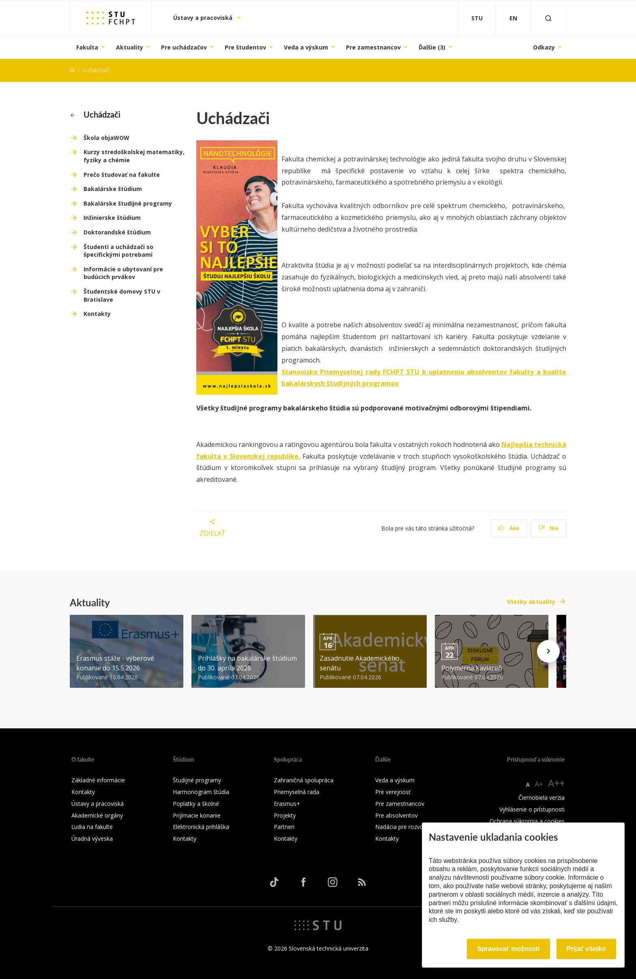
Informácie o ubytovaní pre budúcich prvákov (123, 273)
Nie (548, 528)
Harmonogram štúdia (201, 792)
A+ (539, 784)
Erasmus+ (287, 803)
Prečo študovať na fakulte (122, 174)
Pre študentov (245, 47)
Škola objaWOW (106, 138)
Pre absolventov (396, 815)
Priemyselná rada (296, 792)
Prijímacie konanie (197, 815)
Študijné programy (197, 780)
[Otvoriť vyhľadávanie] (548, 18)
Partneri (284, 827)
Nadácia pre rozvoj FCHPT (410, 827)
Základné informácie (98, 780)
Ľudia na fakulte (92, 827)
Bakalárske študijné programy (128, 203)
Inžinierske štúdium (112, 217)
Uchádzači (95, 114)
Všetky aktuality (531, 601)
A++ (556, 783)
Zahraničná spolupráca (303, 780)
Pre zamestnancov (373, 47)
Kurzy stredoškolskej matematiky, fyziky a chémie (134, 156)
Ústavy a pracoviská (203, 17)
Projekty (285, 815)
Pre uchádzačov (184, 47)
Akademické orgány (97, 815)
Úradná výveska (92, 838)
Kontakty (97, 314)
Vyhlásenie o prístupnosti (532, 809)
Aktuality (129, 47)
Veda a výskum (306, 47)
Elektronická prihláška (201, 827)
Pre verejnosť (392, 792)
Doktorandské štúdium (117, 232)
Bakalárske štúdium (113, 189)
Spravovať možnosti (508, 948)
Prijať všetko (586, 948)
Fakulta (87, 47)
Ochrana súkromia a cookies (527, 821)
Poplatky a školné (196, 803)
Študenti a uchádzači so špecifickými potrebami (118, 251)
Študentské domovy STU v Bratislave (122, 295)
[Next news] (548, 651)
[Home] (72, 70)
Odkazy (544, 47)
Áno (509, 528)
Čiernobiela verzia (541, 797)
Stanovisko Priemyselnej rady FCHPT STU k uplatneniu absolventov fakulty (409, 371)
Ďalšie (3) (432, 47)
